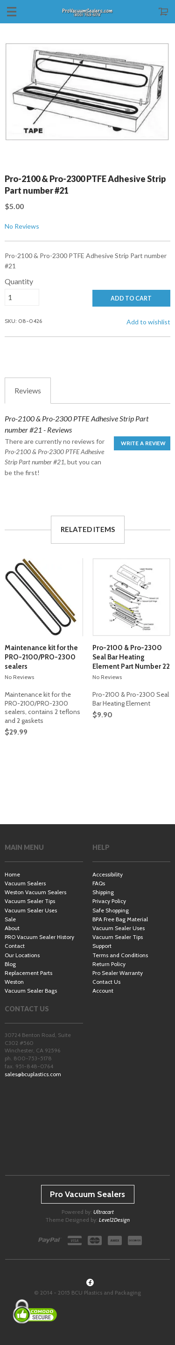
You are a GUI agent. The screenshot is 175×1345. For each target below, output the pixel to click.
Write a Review (143, 443)
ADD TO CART (131, 298)
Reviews (27, 390)
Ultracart (103, 1211)
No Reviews (22, 226)
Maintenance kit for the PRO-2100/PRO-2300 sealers (41, 657)
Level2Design (114, 1219)
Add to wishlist (148, 322)
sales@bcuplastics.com (33, 1074)
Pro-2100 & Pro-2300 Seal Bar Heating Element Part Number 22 (131, 657)
